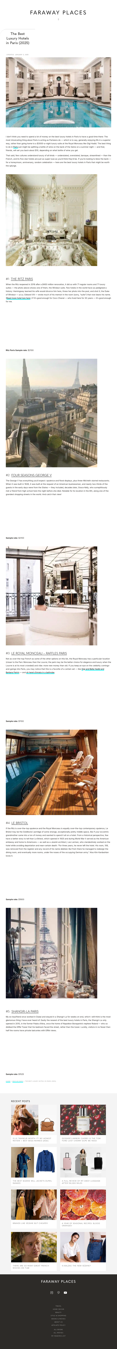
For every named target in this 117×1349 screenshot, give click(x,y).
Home (8, 1081)
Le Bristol (19, 823)
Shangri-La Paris (25, 1011)
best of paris (17, 1081)
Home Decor (58, 1309)
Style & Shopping (58, 1315)
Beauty (58, 1312)
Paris (15, 147)
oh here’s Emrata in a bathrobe (40, 672)
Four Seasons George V (31, 475)
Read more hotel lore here (18, 298)
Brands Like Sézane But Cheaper (30, 1223)
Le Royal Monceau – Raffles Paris (39, 653)
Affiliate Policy (58, 1325)
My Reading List (58, 1336)
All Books (58, 1329)
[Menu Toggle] (58, 21)
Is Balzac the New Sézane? (76, 1266)
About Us (58, 1322)
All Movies (58, 1333)
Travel (58, 1306)
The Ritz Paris (22, 279)
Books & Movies (59, 1319)
